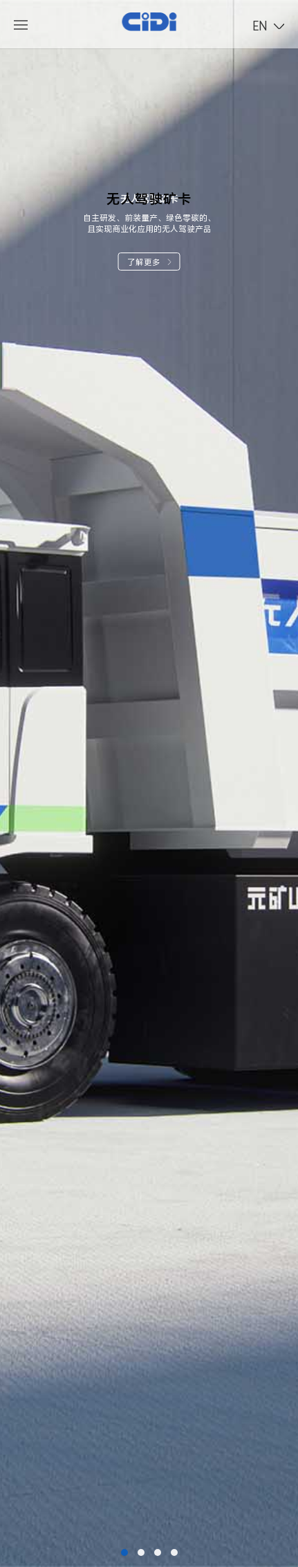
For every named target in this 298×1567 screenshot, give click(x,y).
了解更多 (149, 262)
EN (260, 26)
